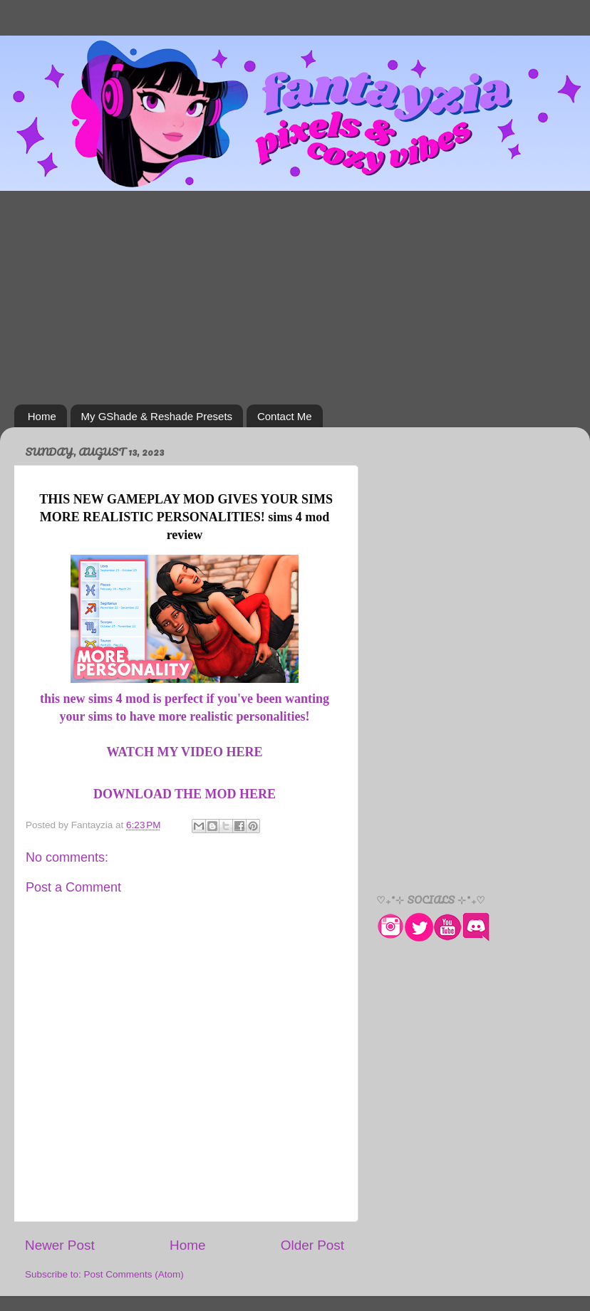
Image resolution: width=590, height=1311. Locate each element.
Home (42, 416)
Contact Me (284, 416)
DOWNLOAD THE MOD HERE (184, 794)
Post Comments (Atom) (134, 1274)
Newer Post (60, 1245)
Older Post (312, 1245)
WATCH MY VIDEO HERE (184, 752)
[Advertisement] (295, 297)
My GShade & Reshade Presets (157, 416)
